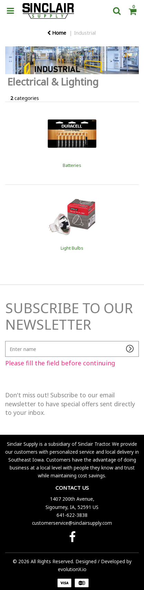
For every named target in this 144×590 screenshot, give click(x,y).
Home (56, 33)
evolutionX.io (72, 569)
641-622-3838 (72, 515)
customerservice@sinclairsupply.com (72, 523)
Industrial (85, 33)
